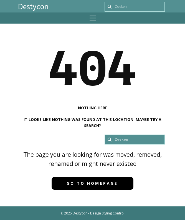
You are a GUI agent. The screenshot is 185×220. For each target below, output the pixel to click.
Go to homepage (92, 183)
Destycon (33, 6)
